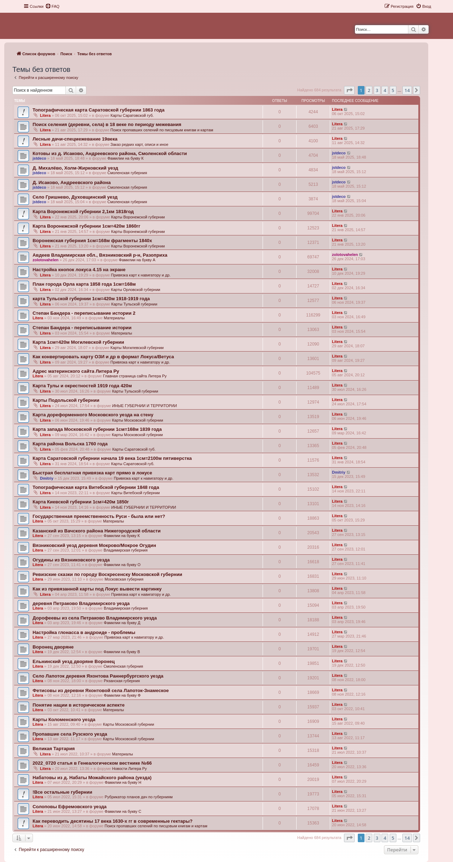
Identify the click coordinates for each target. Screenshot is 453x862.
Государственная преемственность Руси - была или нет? (99, 516)
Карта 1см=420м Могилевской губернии (78, 342)
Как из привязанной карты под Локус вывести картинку (97, 589)
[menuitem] (52, 6)
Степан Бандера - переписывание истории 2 (84, 313)
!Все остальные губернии (62, 792)
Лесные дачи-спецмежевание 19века (75, 139)
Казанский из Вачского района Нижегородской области (97, 530)
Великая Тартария (54, 748)
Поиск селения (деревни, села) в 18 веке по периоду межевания (107, 124)
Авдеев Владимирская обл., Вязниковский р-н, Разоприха (100, 255)
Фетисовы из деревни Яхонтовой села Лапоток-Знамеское (101, 690)
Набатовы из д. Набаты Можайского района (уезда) (92, 777)
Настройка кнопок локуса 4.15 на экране (79, 269)
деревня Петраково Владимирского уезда (81, 603)
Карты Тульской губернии (134, 304)
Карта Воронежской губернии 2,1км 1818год (83, 211)
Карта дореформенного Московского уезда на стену (93, 414)
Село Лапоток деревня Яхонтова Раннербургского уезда (98, 676)
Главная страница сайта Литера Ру (135, 376)
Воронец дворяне (53, 647)
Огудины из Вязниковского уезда (71, 560)
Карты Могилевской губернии (137, 348)
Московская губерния (124, 579)
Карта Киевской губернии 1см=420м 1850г (81, 501)
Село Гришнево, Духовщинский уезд (75, 197)
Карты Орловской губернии (135, 289)
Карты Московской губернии (137, 420)
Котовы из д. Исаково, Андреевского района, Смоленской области (110, 153)
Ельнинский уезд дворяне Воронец (74, 661)
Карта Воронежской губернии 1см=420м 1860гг (87, 226)
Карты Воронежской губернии (138, 217)
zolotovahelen (45, 260)
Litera (45, 115)
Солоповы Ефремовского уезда (70, 806)
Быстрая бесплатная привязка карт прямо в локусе (92, 472)
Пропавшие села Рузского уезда (70, 734)
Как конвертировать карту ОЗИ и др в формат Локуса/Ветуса (103, 356)
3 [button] (377, 90)
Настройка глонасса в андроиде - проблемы (84, 632)
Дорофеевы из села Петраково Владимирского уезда (95, 618)
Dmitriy (46, 478)
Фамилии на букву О (122, 565)
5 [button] (393, 90)
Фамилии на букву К (125, 158)
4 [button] (385, 90)
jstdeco (39, 158)
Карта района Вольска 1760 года (70, 443)
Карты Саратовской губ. (132, 115)
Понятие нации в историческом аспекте (79, 705)
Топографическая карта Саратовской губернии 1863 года (99, 110)
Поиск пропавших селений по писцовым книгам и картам (161, 130)
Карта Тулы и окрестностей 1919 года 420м (82, 385)
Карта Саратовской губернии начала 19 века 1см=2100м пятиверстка (112, 458)
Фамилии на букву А (137, 260)
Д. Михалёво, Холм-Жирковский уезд (75, 168)
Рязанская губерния (122, 681)
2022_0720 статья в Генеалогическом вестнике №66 (92, 763)
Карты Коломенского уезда (64, 719)
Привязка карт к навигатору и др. (140, 275)
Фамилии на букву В (121, 652)
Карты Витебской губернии (135, 493)
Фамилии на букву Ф (122, 695)
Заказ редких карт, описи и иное (139, 144)
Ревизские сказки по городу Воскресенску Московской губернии (107, 574)
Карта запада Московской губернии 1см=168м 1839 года (97, 429)
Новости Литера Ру (129, 768)
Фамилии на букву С (123, 811)
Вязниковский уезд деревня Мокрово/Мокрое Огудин (94, 545)
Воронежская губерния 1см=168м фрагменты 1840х (92, 240)
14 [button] (407, 90)
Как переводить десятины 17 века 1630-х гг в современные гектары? (113, 821)
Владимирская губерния (126, 550)
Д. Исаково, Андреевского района (72, 182)
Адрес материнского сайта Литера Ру (76, 371)
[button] (349, 90)
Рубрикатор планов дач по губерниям (139, 797)
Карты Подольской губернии (66, 400)
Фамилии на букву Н (123, 782)
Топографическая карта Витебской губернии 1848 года (96, 487)
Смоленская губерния (127, 173)
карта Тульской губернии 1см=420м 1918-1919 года (91, 298)
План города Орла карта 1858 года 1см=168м (84, 284)
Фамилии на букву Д (122, 623)
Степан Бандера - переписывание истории (82, 327)
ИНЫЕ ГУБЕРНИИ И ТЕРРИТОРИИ (144, 406)
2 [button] (369, 90)
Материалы (114, 318)
